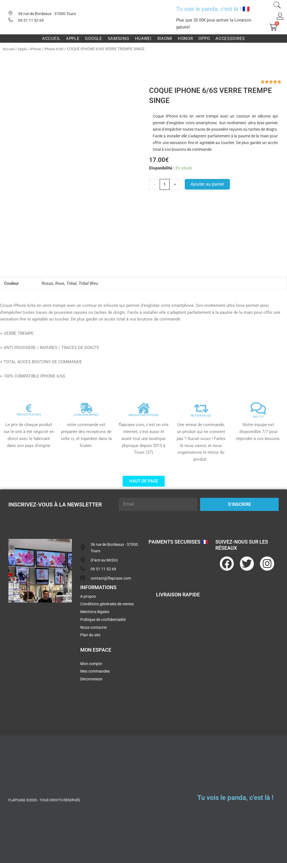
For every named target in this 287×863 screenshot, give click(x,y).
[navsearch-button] (277, 5)
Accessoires (230, 38)
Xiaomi (164, 38)
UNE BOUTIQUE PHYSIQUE (143, 413)
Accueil (51, 38)
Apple (73, 38)
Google (93, 38)
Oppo (204, 38)
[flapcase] (40, 648)
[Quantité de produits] (165, 184)
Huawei (143, 38)
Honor (185, 38)
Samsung (118, 38)
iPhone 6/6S (57, 49)
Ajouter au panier (208, 184)
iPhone (37, 49)
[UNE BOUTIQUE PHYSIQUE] (143, 406)
